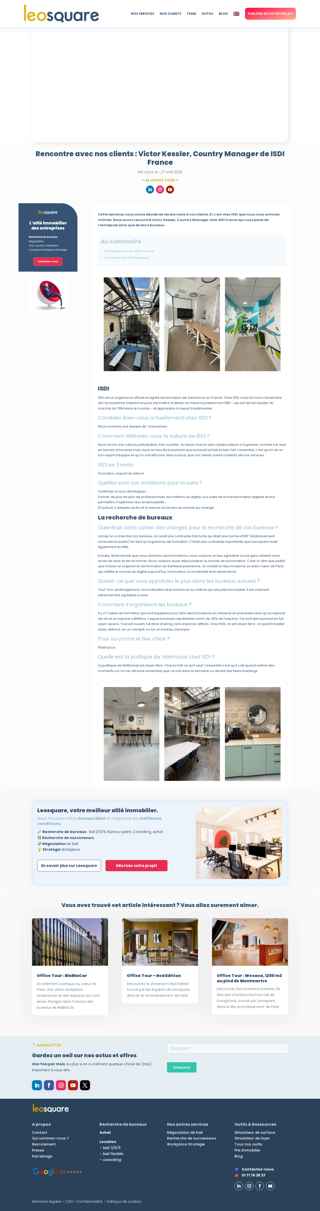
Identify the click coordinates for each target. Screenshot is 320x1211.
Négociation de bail (185, 1132)
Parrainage (42, 1156)
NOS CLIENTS (170, 14)
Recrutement (44, 1144)
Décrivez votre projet (139, 865)
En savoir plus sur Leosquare (70, 865)
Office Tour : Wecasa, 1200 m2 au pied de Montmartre (249, 978)
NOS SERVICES (142, 14)
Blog (238, 1156)
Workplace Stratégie (186, 1144)
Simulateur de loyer (252, 1138)
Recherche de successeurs (191, 1138)
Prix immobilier (247, 1150)
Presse (38, 1150)
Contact (39, 1132)
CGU (69, 1201)
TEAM (191, 14)
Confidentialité (89, 1201)
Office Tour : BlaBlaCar (62, 975)
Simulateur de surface (254, 1132)
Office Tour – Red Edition (154, 975)
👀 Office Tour (160, 180)
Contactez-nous (258, 1169)
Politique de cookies (124, 1201)
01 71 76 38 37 (254, 1175)
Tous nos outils (248, 1144)
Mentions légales (46, 1201)
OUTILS (207, 14)
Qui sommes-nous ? (50, 1138)
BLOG (223, 14)
